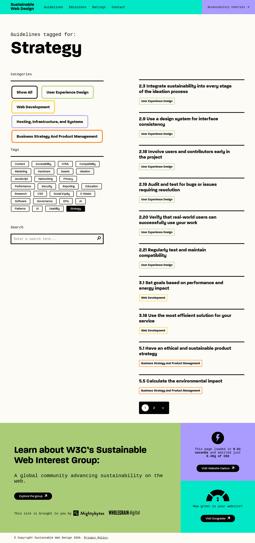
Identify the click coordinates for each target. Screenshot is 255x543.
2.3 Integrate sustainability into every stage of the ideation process (185, 88)
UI (37, 208)
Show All (24, 92)
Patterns (20, 208)
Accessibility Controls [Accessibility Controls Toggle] (226, 7)
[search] (99, 238)
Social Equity (62, 193)
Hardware (44, 171)
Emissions (77, 7)
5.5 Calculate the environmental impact (180, 381)
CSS (40, 193)
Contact (118, 7)
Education (91, 186)
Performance (23, 186)
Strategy (75, 208)
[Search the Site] (57, 239)
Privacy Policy (96, 537)
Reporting (69, 186)
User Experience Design (68, 92)
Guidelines (53, 7)
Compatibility (88, 164)
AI (80, 201)
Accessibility (43, 164)
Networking (45, 179)
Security (47, 186)
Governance (45, 201)
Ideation (85, 171)
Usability (54, 208)
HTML (65, 164)
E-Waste (85, 193)
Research (21, 193)
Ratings (99, 7)
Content (20, 164)
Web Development (33, 107)
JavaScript (21, 179)
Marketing (21, 171)
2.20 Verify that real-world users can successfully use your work (177, 219)
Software (20, 201)
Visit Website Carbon (216, 468)
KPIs (66, 201)
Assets (65, 171)
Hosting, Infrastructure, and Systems (50, 121)
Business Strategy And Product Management (57, 136)
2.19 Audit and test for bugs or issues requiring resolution (178, 187)
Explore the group (31, 496)
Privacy (68, 179)
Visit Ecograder (216, 518)
